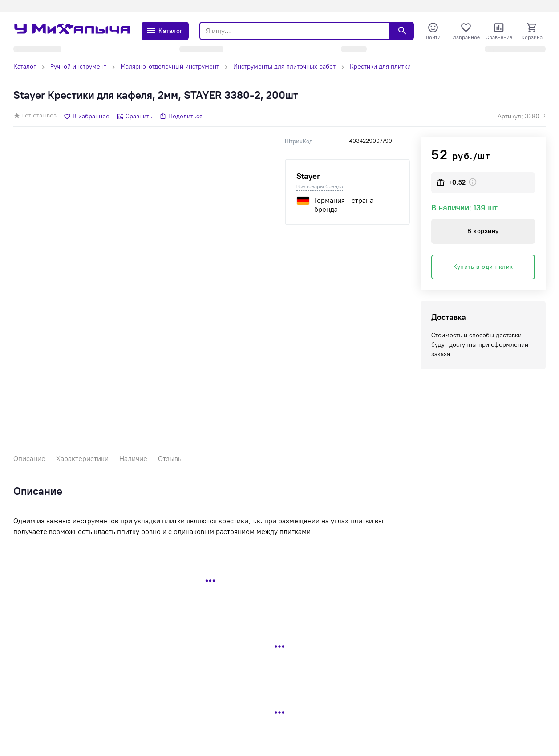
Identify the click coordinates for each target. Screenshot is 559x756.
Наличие (133, 458)
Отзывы (170, 458)
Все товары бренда (319, 186)
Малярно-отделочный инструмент (170, 66)
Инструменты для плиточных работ (284, 66)
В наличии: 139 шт (464, 208)
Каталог (24, 66)
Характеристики (82, 458)
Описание (29, 458)
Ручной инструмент (78, 66)
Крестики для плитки (380, 66)
